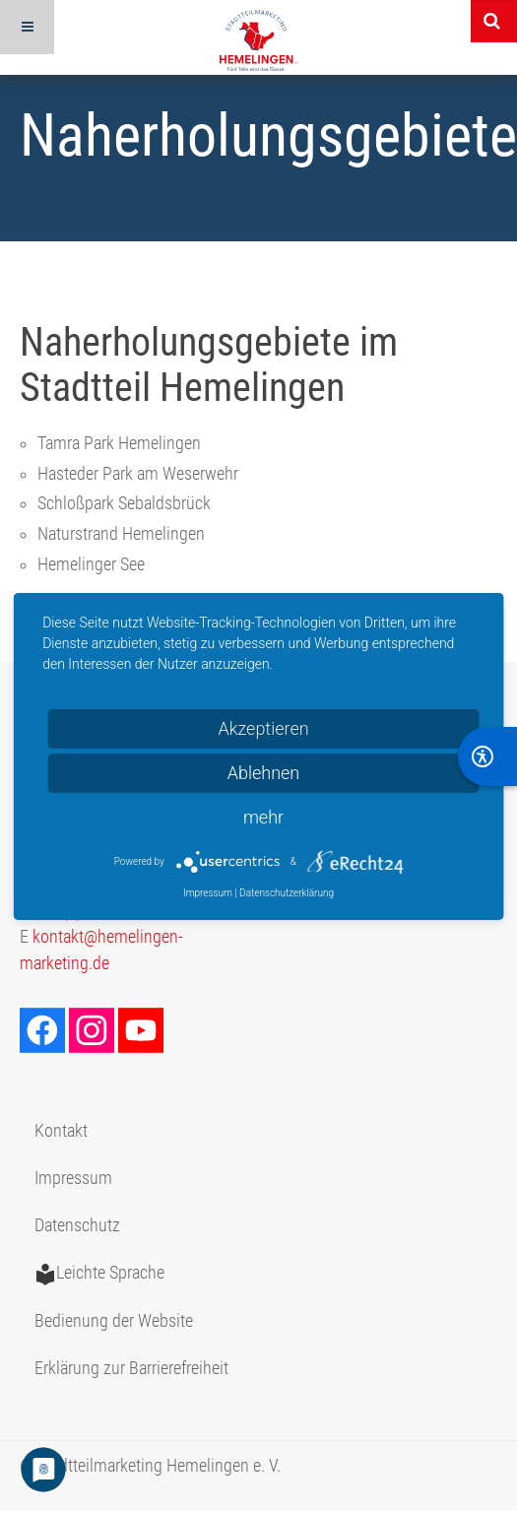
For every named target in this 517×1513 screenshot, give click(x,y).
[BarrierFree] (487, 756)
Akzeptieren (263, 728)
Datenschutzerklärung (286, 893)
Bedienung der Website (113, 1321)
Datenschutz (77, 1225)
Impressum (73, 1178)
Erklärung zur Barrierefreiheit (131, 1368)
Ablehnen (263, 772)
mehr (263, 817)
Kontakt (61, 1131)
